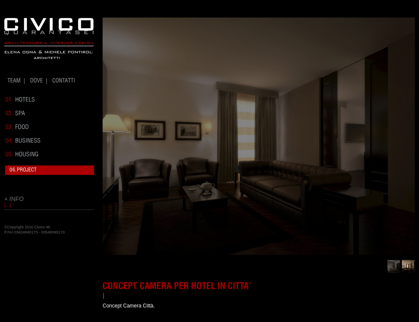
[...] (7, 204)
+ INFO (14, 198)
